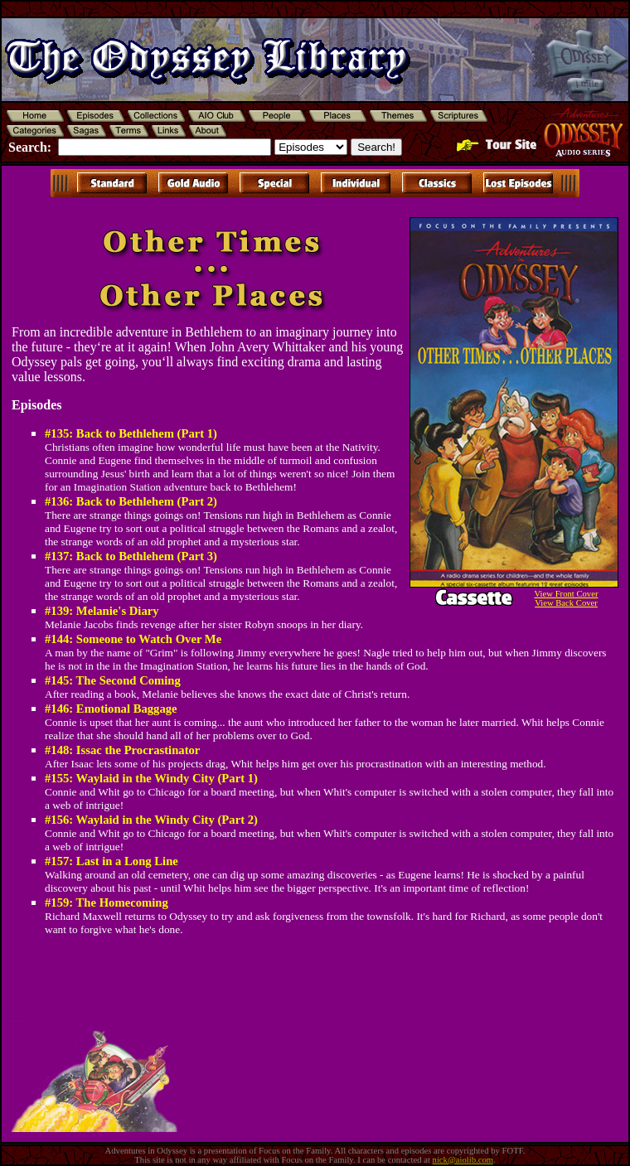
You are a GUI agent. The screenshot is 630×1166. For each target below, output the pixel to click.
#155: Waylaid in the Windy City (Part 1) (151, 778)
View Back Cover (566, 602)
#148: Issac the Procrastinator (122, 750)
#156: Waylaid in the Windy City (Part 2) (151, 819)
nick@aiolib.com (463, 1159)
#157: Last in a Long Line (111, 861)
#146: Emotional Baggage (111, 708)
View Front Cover (566, 593)
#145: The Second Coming (113, 680)
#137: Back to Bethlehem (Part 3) (131, 556)
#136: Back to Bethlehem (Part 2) (131, 501)
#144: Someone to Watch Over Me (133, 639)
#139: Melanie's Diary (102, 610)
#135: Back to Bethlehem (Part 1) (131, 433)
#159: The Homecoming (106, 902)
